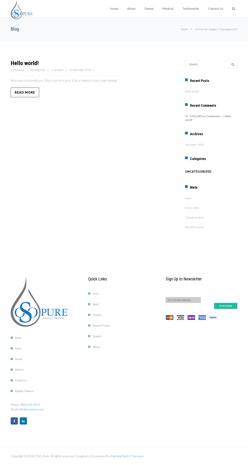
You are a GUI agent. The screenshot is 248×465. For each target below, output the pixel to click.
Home (114, 8)
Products (97, 314)
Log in (188, 198)
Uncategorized (37, 69)
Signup (96, 346)
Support (97, 336)
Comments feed (194, 217)
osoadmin (19, 69)
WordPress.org (194, 227)
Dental (149, 8)
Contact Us (215, 8)
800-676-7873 (30, 404)
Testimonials (190, 8)
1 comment (57, 69)
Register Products (24, 391)
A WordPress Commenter (205, 116)
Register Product (101, 325)
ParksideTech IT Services (127, 456)
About (131, 8)
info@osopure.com (31, 409)
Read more (25, 92)
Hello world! (25, 63)
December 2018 (194, 144)
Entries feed (192, 207)
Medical (167, 8)
